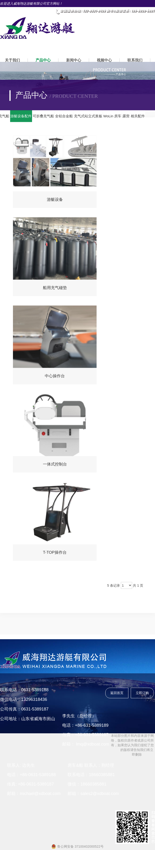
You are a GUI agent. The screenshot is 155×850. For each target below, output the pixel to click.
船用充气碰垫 (55, 289)
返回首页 (116, 693)
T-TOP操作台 (55, 554)
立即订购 (142, 693)
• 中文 (32, 10)
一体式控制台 (55, 465)
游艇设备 (55, 201)
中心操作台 (55, 377)
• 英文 (47, 10)
